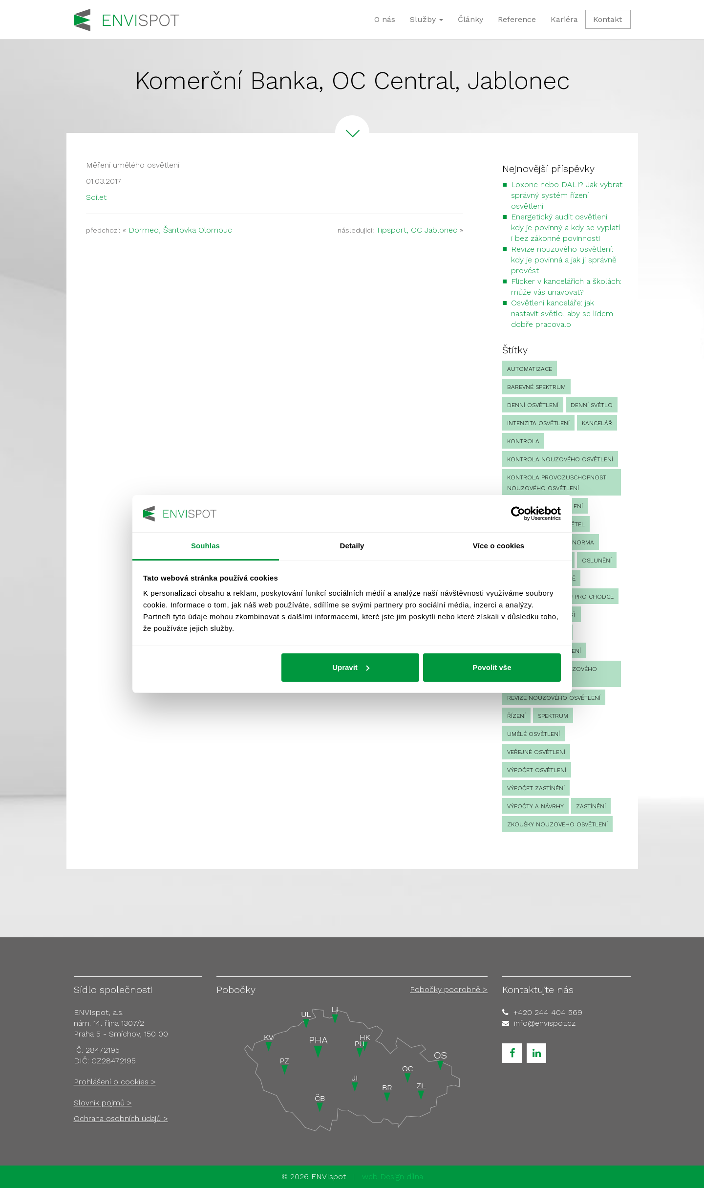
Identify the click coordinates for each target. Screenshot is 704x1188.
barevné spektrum (536, 387)
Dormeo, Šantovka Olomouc (180, 230)
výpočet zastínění (536, 788)
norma (583, 542)
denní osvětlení (532, 405)
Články (470, 19)
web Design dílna (392, 1176)
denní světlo (592, 405)
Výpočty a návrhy (535, 806)
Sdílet (96, 197)
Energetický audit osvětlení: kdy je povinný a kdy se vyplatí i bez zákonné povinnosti (565, 227)
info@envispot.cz (545, 1023)
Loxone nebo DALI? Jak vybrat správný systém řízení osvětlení (566, 195)
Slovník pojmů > (103, 1102)
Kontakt (607, 19)
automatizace (529, 369)
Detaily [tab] (352, 545)
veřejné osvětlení (536, 752)
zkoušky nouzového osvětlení (557, 824)
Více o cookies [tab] (499, 545)
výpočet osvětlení (536, 770)
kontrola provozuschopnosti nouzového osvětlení (557, 483)
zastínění (591, 806)
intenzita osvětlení (538, 423)
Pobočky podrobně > (449, 989)
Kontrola (523, 441)
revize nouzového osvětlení (553, 697)
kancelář (597, 423)
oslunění (597, 560)
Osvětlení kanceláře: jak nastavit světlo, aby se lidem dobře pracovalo (562, 313)
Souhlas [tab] (205, 545)
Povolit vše (491, 667)
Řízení (516, 716)
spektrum (553, 716)
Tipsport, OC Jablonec (416, 230)
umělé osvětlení (533, 734)
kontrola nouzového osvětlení (560, 459)
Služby (426, 19)
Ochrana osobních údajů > (121, 1118)
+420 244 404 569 (547, 1012)
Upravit (350, 667)
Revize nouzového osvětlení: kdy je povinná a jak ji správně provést (564, 259)
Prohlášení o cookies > (115, 1081)
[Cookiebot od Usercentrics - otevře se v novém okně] (518, 513)
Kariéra (564, 19)
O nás (384, 19)
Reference (517, 19)
